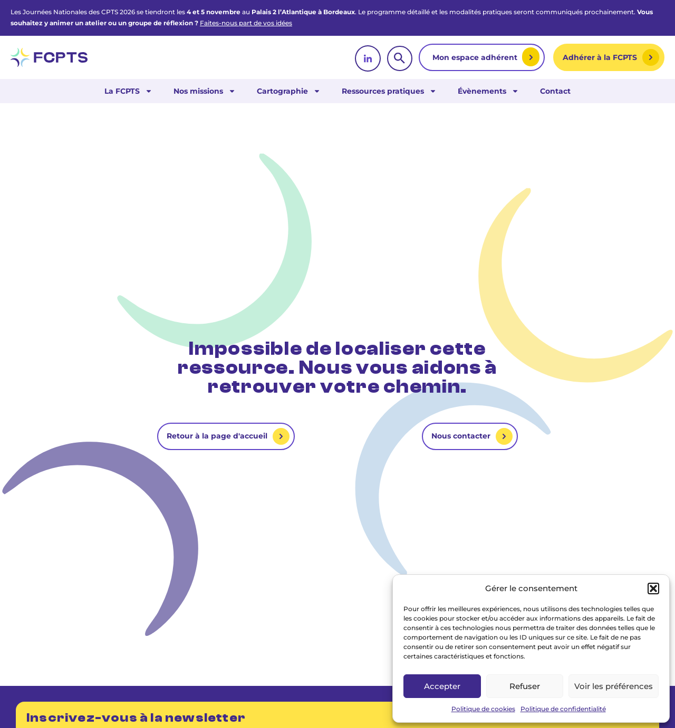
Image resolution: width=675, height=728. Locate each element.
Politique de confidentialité (563, 709)
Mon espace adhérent (475, 57)
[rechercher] (399, 58)
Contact (555, 91)
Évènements (488, 91)
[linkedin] (368, 58)
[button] (653, 588)
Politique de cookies (483, 709)
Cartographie (289, 91)
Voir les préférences (613, 686)
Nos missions (204, 91)
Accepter (442, 686)
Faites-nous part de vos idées (246, 23)
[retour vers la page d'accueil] (49, 57)
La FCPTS (128, 91)
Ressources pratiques (389, 91)
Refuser (524, 686)
